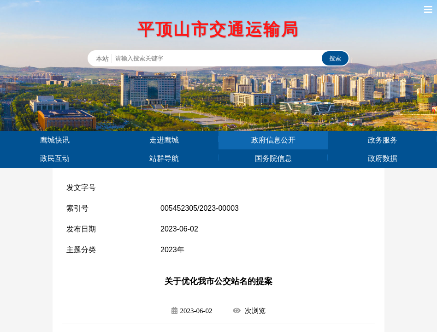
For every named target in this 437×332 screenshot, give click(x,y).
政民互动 (55, 158)
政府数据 (382, 158)
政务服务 (382, 140)
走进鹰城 (164, 140)
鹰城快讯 (55, 140)
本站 (102, 58)
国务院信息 (273, 158)
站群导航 (164, 158)
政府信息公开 (273, 140)
